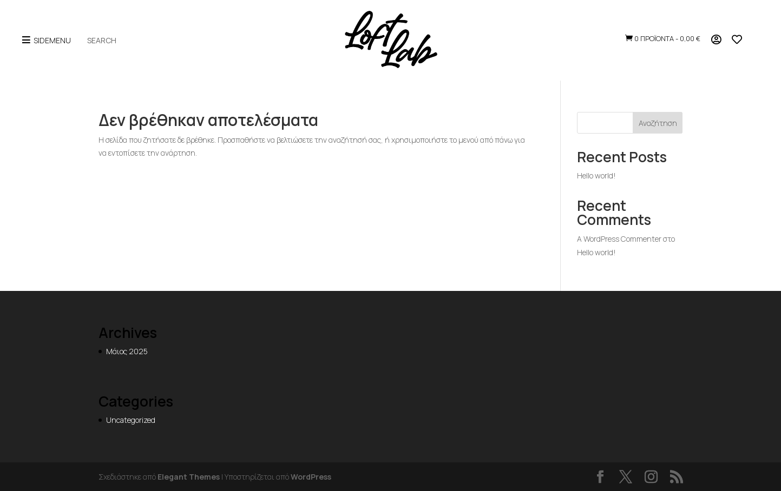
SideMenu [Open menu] (46, 40)
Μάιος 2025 (127, 351)
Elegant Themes (188, 477)
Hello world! (596, 175)
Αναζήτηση (658, 123)
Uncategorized (130, 420)
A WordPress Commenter (619, 239)
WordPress (311, 477)
